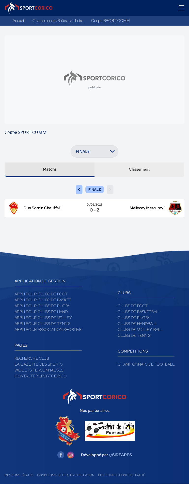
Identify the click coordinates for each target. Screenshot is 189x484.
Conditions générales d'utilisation (65, 475)
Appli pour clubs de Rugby (42, 305)
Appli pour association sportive (48, 329)
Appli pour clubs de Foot (41, 294)
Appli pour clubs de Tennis (42, 323)
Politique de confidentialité (121, 475)
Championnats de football (146, 364)
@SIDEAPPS (120, 454)
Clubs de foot (133, 305)
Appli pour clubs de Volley (43, 317)
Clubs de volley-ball (140, 329)
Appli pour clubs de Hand (41, 311)
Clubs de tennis (134, 335)
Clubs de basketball (139, 311)
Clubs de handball (137, 323)
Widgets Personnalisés (39, 370)
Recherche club (32, 358)
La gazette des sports (39, 364)
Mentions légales (19, 475)
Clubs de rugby (134, 317)
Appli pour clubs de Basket (43, 300)
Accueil (19, 20)
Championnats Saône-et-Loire (57, 20)
